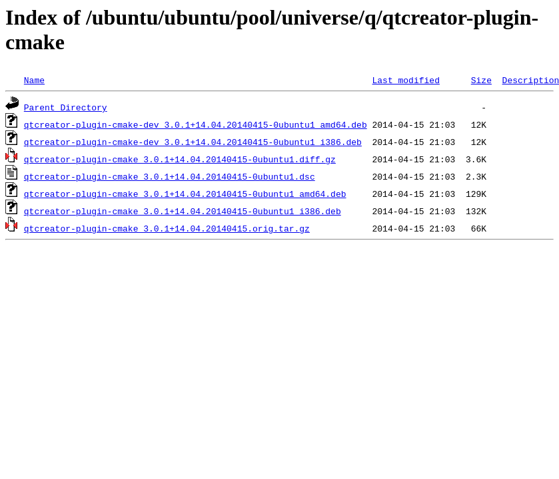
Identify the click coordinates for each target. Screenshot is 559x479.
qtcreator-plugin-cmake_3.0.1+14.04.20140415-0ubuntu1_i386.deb (182, 211)
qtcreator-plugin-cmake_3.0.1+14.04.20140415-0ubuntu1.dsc (169, 176)
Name (34, 80)
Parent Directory (65, 107)
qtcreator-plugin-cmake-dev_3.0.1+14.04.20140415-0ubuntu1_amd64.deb (195, 124)
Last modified (405, 80)
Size (481, 80)
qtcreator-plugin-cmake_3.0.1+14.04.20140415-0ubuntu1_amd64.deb (185, 194)
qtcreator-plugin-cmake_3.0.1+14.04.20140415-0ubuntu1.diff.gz (180, 159)
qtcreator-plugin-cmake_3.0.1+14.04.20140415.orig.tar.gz (167, 228)
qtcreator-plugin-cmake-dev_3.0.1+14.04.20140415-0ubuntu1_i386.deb (193, 142)
